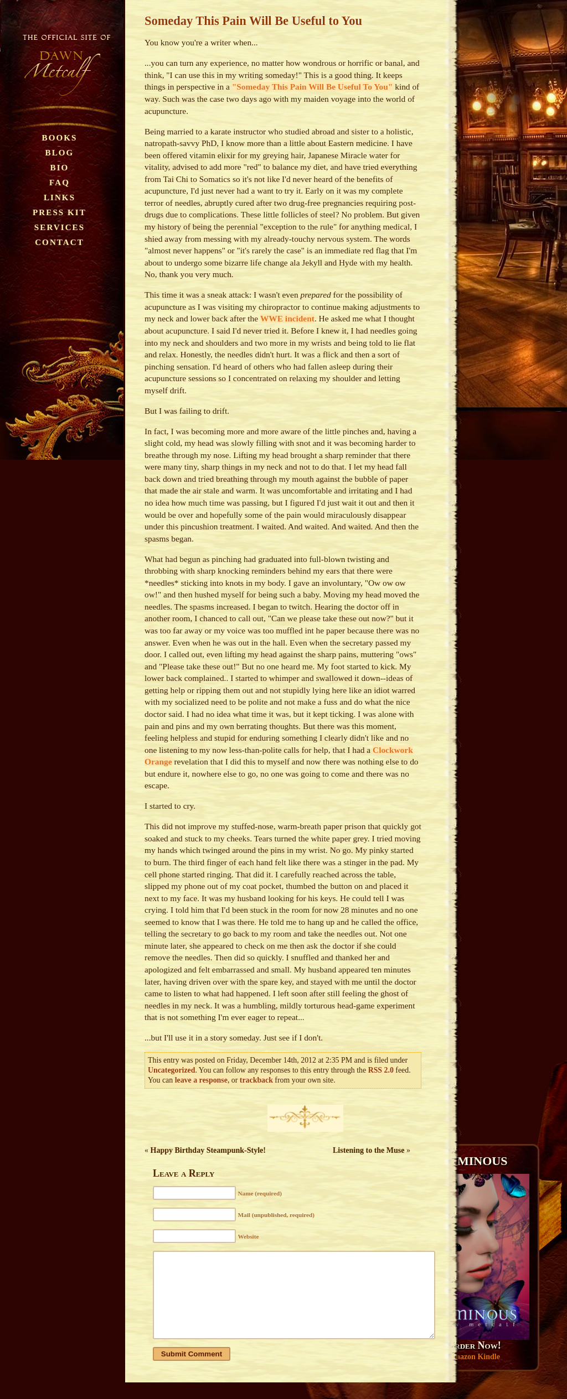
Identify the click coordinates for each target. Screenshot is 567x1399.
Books (60, 137)
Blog (59, 152)
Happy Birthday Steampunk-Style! (208, 1150)
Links (59, 197)
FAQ (59, 182)
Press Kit (59, 212)
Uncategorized (171, 1070)
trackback (256, 1080)
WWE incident (287, 318)
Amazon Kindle (474, 1357)
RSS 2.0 (381, 1070)
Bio (59, 167)
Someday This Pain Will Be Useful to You (253, 21)
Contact (59, 242)
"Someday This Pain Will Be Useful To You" (312, 86)
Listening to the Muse (369, 1150)
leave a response (201, 1080)
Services (59, 227)
